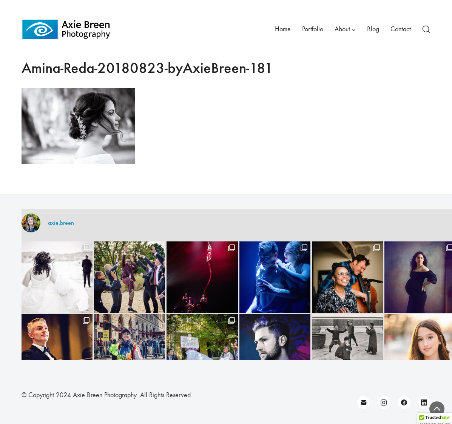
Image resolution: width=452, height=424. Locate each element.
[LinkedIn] (424, 402)
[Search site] (426, 29)
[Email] (363, 402)
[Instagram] (383, 402)
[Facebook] (404, 402)
